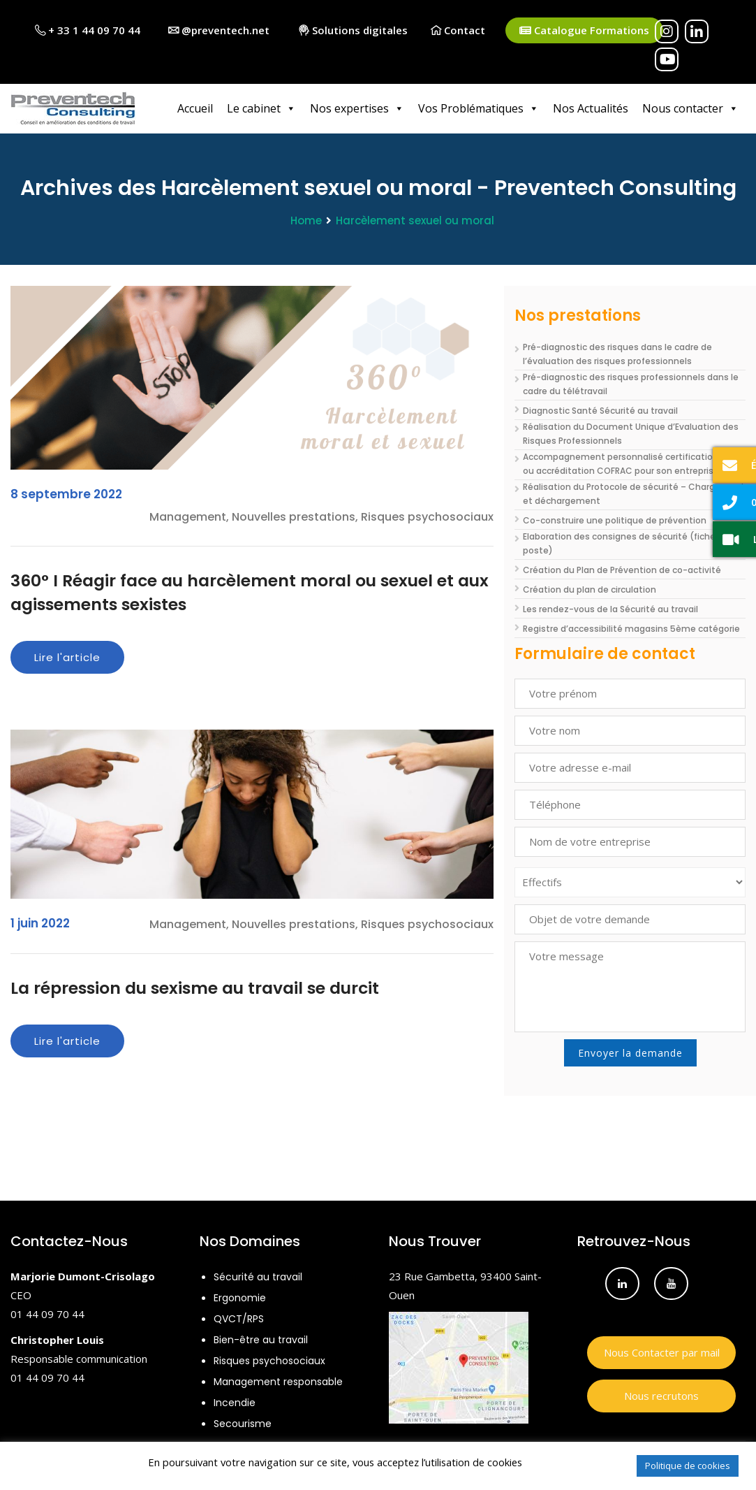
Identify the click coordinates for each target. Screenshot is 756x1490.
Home (306, 219)
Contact (458, 30)
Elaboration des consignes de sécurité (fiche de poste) (626, 543)
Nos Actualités (590, 108)
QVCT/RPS (239, 1318)
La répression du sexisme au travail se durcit (200, 987)
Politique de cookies (687, 1465)
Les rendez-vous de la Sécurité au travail (610, 608)
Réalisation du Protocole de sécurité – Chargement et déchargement (634, 493)
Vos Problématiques (478, 108)
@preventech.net (218, 30)
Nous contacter (690, 108)
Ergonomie (240, 1297)
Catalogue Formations (584, 30)
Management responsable (278, 1381)
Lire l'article (67, 656)
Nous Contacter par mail (662, 1352)
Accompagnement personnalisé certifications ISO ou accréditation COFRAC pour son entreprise (631, 463)
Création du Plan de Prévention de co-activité (622, 569)
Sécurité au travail (258, 1276)
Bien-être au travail (261, 1339)
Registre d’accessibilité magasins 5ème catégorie (631, 628)
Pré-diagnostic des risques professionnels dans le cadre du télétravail (631, 383)
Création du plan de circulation (589, 589)
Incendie (234, 1402)
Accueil (195, 108)
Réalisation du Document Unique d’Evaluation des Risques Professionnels (631, 433)
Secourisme (243, 1423)
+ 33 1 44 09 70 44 (87, 30)
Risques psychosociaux (269, 1360)
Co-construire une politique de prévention (614, 520)
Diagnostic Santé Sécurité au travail (600, 410)
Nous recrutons (661, 1395)
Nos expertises (357, 108)
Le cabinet (261, 108)
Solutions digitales (353, 30)
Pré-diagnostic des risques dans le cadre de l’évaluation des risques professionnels (617, 353)
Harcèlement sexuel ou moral (415, 219)
